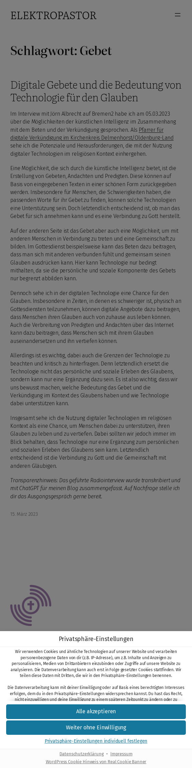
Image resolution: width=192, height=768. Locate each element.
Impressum (121, 754)
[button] (96, 711)
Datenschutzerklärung (81, 754)
